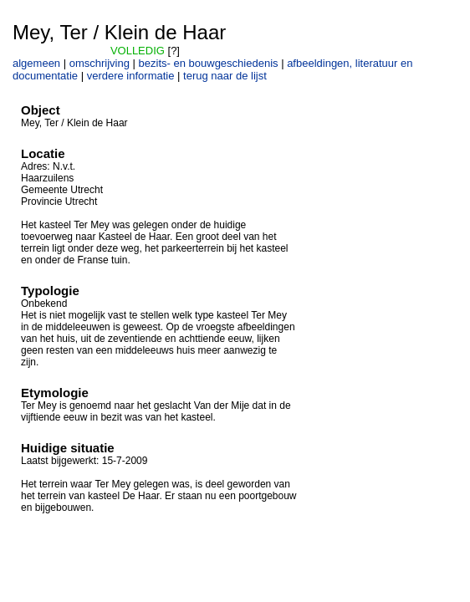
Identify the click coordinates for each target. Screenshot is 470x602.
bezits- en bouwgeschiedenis (208, 63)
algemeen (36, 63)
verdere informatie (131, 75)
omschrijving (99, 63)
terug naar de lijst (225, 75)
